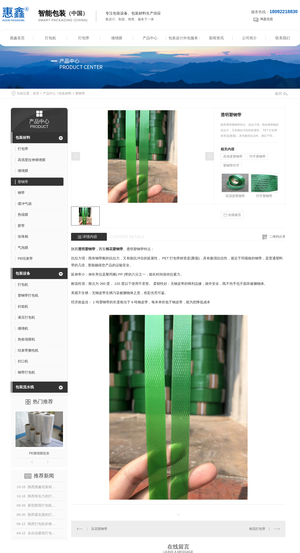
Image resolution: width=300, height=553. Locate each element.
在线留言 (232, 215)
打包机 (50, 38)
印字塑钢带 (257, 156)
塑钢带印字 (231, 165)
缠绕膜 (116, 38)
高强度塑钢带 (233, 156)
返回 (281, 93)
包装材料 (65, 93)
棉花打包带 (257, 529)
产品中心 (150, 38)
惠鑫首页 (17, 38)
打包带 (83, 38)
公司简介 (249, 38)
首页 (36, 93)
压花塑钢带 (99, 529)
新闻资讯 (216, 38)
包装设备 (22, 273)
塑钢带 (80, 93)
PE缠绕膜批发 (39, 453)
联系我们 (282, 38)
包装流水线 (24, 387)
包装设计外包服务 (183, 38)
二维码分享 (277, 236)
